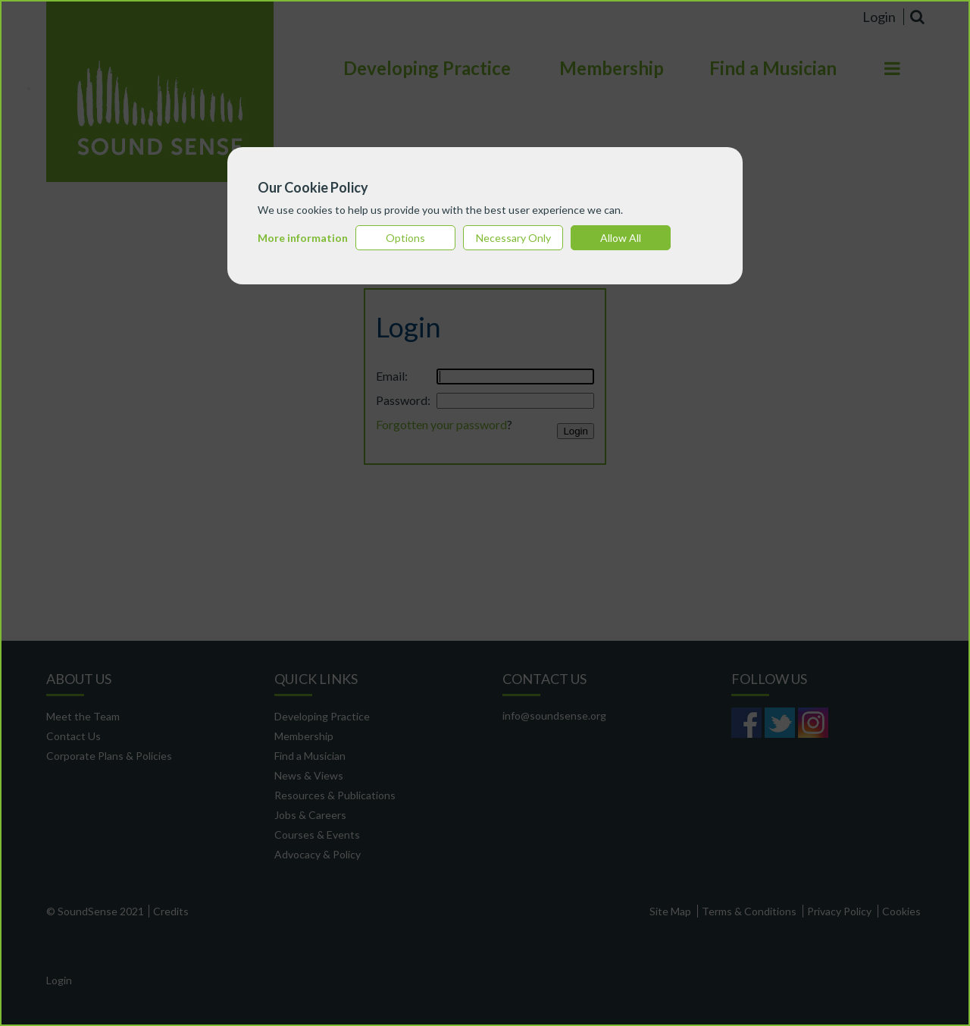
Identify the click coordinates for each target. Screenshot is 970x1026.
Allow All (620, 237)
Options (405, 237)
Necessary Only (513, 237)
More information (303, 237)
